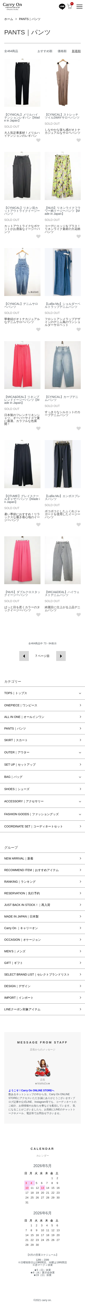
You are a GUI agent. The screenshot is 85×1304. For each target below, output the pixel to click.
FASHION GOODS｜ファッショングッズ (31, 814)
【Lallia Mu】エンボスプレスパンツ (62, 497)
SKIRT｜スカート (16, 740)
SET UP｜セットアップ (20, 764)
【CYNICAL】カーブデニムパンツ (61, 398)
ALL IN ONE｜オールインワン (24, 717)
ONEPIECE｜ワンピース (20, 705)
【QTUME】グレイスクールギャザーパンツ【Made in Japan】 (22, 499)
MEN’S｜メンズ (14, 951)
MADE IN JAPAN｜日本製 (21, 916)
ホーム (8, 19)
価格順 (62, 51)
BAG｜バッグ (13, 776)
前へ (24, 656)
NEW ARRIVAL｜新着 (18, 858)
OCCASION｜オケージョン (22, 939)
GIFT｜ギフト (13, 963)
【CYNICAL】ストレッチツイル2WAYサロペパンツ (62, 116)
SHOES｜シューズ (16, 789)
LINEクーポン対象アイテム (22, 1009)
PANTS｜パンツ (30, 19)
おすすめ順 (45, 51)
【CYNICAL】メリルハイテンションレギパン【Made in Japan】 (22, 117)
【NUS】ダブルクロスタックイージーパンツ (22, 593)
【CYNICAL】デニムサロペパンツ (21, 305)
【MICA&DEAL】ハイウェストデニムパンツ (62, 593)
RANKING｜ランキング (20, 881)
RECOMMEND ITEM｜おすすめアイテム (31, 870)
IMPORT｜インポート (18, 997)
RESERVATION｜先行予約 (22, 893)
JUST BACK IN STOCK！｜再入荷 (27, 905)
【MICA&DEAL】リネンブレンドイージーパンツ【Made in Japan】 (21, 399)
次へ (61, 656)
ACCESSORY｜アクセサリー (24, 801)
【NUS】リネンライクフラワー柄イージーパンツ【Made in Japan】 (63, 210)
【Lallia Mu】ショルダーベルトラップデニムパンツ (62, 305)
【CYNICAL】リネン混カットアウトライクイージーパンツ (22, 210)
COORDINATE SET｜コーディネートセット (33, 826)
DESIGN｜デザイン (17, 986)
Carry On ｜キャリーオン (21, 928)
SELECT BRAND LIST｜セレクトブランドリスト (37, 974)
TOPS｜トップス (15, 693)
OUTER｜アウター (16, 752)
